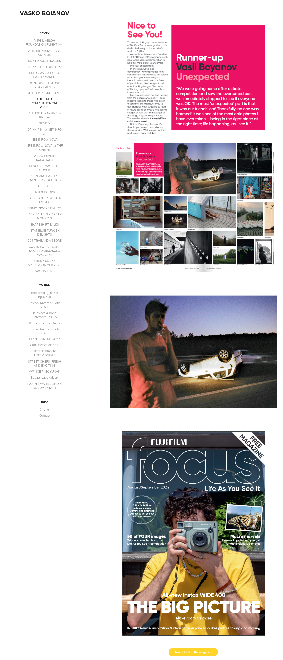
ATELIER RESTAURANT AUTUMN (44, 52)
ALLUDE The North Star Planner (44, 115)
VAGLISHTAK (44, 271)
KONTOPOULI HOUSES (44, 60)
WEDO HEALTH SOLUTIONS (44, 157)
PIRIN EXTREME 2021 (44, 345)
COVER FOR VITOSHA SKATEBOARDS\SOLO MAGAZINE (45, 250)
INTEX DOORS (44, 192)
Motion (44, 285)
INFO (44, 402)
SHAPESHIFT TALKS (44, 224)
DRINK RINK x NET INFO (44, 66)
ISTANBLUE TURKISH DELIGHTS (45, 232)
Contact (44, 415)
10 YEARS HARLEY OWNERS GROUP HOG (44, 178)
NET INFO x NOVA (45, 139)
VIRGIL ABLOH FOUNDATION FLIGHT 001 (44, 42)
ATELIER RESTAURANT (44, 93)
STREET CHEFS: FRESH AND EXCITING (44, 363)
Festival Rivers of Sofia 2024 (44, 304)
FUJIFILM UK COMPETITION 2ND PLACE (44, 103)
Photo (45, 33)
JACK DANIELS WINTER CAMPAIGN (44, 200)
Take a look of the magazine (193, 652)
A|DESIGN (45, 186)
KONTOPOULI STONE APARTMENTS (44, 85)
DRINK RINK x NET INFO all (44, 131)
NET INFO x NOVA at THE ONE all (44, 147)
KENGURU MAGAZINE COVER (44, 167)
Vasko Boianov (44, 13)
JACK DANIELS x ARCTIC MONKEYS (45, 216)
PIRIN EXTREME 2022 (44, 339)
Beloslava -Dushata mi (44, 323)
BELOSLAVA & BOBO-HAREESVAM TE (44, 75)
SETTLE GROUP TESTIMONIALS (44, 353)
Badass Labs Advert (44, 377)
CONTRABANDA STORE (44, 240)
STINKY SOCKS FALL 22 (45, 208)
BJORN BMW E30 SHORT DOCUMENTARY (44, 385)
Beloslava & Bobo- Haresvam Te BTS (44, 315)
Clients (45, 409)
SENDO (44, 123)
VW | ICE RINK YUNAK (44, 371)
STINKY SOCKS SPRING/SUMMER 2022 (44, 262)
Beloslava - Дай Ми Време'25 (44, 294)
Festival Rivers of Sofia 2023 (44, 331)
